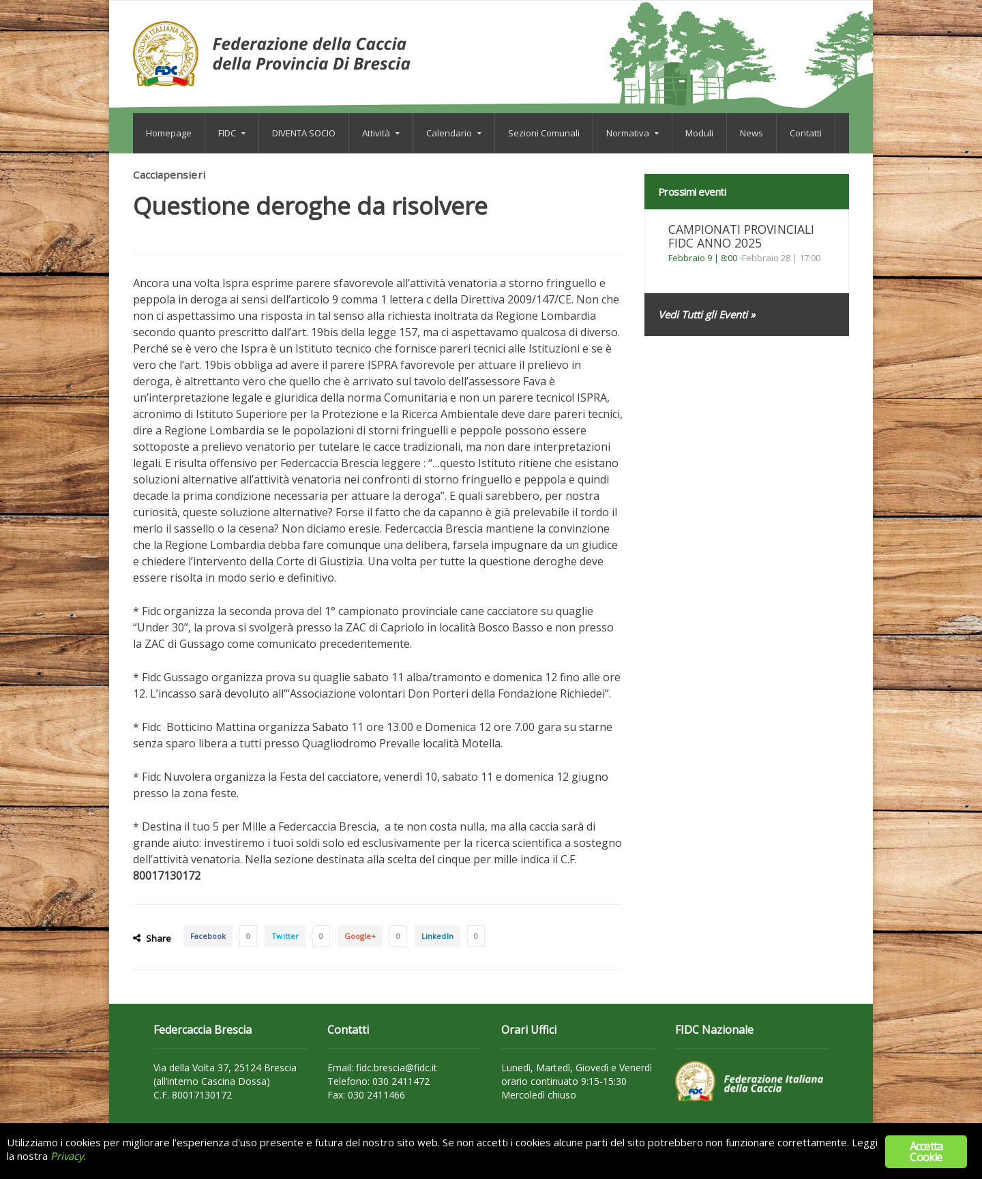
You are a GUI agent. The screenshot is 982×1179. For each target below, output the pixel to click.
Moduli (699, 133)
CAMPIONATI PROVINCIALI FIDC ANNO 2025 (744, 236)
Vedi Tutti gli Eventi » (706, 314)
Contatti (806, 133)
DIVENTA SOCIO (304, 133)
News (751, 133)
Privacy (67, 1156)
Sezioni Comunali (544, 133)
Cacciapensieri (169, 174)
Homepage (169, 133)
